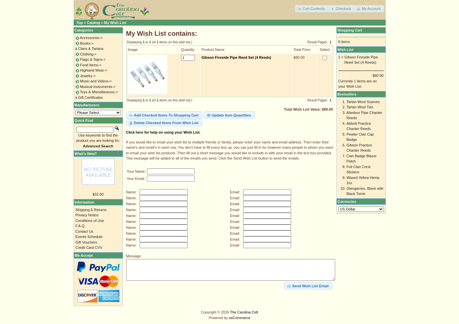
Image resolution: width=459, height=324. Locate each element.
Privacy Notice (87, 215)
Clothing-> (88, 54)
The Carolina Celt (244, 312)
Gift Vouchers (86, 242)
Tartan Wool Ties (360, 107)
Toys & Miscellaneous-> (99, 92)
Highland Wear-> (93, 70)
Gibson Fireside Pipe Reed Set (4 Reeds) (236, 57)
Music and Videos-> (96, 81)
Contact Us (84, 231)
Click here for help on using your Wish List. (163, 132)
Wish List (345, 50)
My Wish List (115, 23)
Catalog (93, 23)
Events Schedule (89, 237)
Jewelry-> (88, 76)
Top (80, 23)
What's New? (86, 154)
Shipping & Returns (91, 210)
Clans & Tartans (90, 49)
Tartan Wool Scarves (363, 102)
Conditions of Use (90, 221)
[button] (312, 8)
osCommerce (239, 318)
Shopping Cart (349, 30)
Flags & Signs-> (93, 59)
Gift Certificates (90, 97)
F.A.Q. (81, 226)
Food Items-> (91, 65)
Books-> (87, 43)
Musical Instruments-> (98, 87)
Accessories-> (91, 38)
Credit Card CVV (89, 247)
